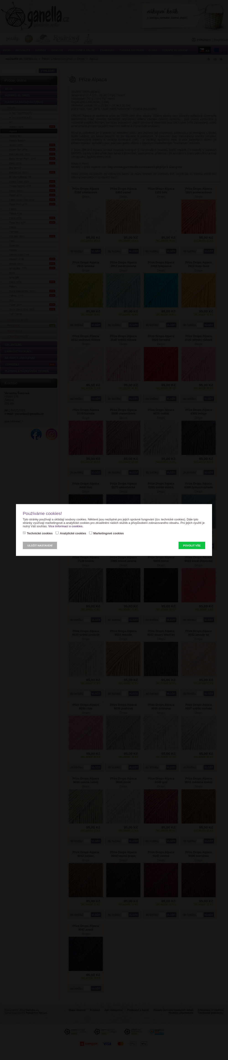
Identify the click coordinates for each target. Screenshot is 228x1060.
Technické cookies (40, 533)
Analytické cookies (73, 533)
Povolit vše (192, 545)
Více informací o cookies (65, 526)
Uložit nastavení (39, 545)
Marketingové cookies (108, 533)
